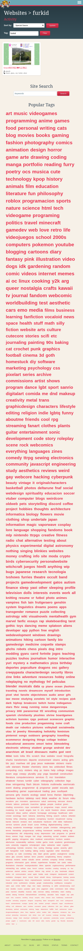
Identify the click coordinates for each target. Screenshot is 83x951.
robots (21, 649)
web (33, 230)
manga (14, 164)
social (68, 488)
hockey (9, 819)
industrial (9, 883)
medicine (32, 644)
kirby (16, 819)
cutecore (15, 336)
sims (38, 889)
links (16, 677)
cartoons (38, 251)
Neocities (25, 939)
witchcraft (14, 567)
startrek (17, 871)
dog (51, 649)
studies (44, 912)
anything (55, 567)
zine (9, 677)
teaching (68, 653)
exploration (46, 918)
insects (25, 795)
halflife (51, 909)
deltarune (45, 488)
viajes (39, 886)
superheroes (43, 863)
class (29, 868)
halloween (68, 822)
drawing (40, 157)
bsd (34, 810)
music (21, 113)
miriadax (32, 883)
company (53, 860)
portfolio (33, 164)
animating (15, 900)
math (49, 323)
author (25, 813)
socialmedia (66, 727)
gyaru (24, 653)
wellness (31, 842)
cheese (48, 897)
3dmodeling (61, 743)
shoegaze (18, 877)
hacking (42, 476)
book (68, 530)
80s (28, 756)
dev (68, 747)
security (57, 672)
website (28, 329)
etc (54, 336)
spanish (11, 715)
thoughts (41, 509)
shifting (8, 906)
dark (9, 702)
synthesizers (23, 883)
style (54, 698)
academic (59, 842)
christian (54, 827)
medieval (38, 839)
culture (54, 329)
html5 (41, 567)
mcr (51, 777)
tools (16, 756)
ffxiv (16, 707)
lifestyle (68, 406)
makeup (67, 393)
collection (60, 780)
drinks (34, 915)
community (17, 464)
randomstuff (68, 897)
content (71, 874)
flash (29, 784)
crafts (50, 288)
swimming (52, 801)
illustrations (10, 866)
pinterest (11, 735)
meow (15, 698)
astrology (13, 616)
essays (32, 621)
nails (20, 854)
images (69, 770)
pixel (9, 694)
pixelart (13, 374)
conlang (69, 860)
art (9, 113)
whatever (10, 780)
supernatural (34, 791)
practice (41, 857)
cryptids (66, 845)
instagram (53, 874)
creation (63, 836)
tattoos (16, 804)
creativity (15, 400)
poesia (72, 877)
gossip (44, 906)
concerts (19, 857)
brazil (30, 825)
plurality (32, 774)
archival (8, 915)
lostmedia (47, 880)
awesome (29, 743)
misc (9, 755)
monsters (24, 801)
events (54, 593)
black (44, 900)
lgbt (42, 387)
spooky (31, 903)
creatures (18, 897)
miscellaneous (68, 903)
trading (46, 791)
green (65, 804)
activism (11, 719)
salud (43, 801)
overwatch (38, 906)
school (43, 237)
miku (72, 798)
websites (56, 551)
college (60, 770)
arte (24, 157)
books (43, 135)
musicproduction (31, 866)
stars (9, 707)
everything (16, 451)
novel (59, 756)
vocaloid (53, 316)
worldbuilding (22, 302)
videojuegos (20, 237)
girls (71, 760)
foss (35, 848)
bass (53, 897)
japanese (23, 572)
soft (7, 851)
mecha (48, 921)
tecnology (63, 915)
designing (29, 739)
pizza (54, 663)
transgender (15, 612)
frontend (21, 894)
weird (64, 470)
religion (29, 412)
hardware (11, 798)
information (15, 525)
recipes (64, 698)
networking (47, 836)
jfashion (69, 686)
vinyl (7, 889)
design (38, 149)
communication (21, 874)
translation (60, 777)
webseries (51, 845)
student (37, 747)
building (28, 851)
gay (9, 476)
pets (23, 504)
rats (53, 833)
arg (65, 281)
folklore (37, 871)
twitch (42, 702)
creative (48, 535)
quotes (56, 848)
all (74, 593)
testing (49, 540)
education (47, 186)
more (62, 900)
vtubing (68, 892)
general (72, 833)
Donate (17, 945)
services (40, 777)
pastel (55, 787)
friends (32, 419)
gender (53, 921)
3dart (40, 854)
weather (53, 798)
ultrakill (42, 877)
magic (32, 525)
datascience (44, 909)
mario (68, 763)
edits (42, 921)
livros (50, 795)
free (44, 630)
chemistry (36, 766)
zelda (51, 889)
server (38, 860)
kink (57, 906)
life (66, 230)
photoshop (15, 915)
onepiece (67, 857)
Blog (31, 945)
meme (42, 626)
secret (38, 921)
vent (68, 751)
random (61, 266)
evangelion (68, 883)
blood (36, 877)
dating (47, 892)
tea (51, 766)
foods (9, 723)
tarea (73, 912)
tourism (51, 819)
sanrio (66, 387)
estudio (31, 860)
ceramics (28, 848)
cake (29, 921)
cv (67, 833)
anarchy (63, 848)
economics (19, 807)
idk (22, 266)
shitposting (28, 833)
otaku (43, 845)
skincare (61, 801)
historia (45, 784)
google (39, 883)
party (7, 892)
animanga (52, 813)
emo (22, 310)
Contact (74, 945)
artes (70, 807)
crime (15, 883)
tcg (58, 921)
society (71, 854)
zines (57, 451)
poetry (13, 171)
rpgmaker (50, 851)
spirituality (34, 493)
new (33, 886)
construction (66, 774)
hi (38, 810)
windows (39, 635)
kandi (21, 810)
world (47, 810)
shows (53, 380)
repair (7, 897)
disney (48, 877)
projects (12, 582)
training (65, 877)
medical (58, 804)
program (14, 387)
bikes (41, 866)
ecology (35, 795)
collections (51, 906)
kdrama (32, 816)
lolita (22, 756)
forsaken (52, 863)
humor (53, 658)
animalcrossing (64, 886)
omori (40, 743)
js (42, 807)
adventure (29, 677)
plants (64, 425)
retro (56, 230)
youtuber (27, 889)
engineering (64, 464)
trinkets (9, 804)
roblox (13, 201)
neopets (37, 897)
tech (58, 208)
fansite (24, 694)
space (12, 323)
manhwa (20, 763)
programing (46, 215)
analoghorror (62, 854)
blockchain (65, 851)
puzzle (44, 612)
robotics (25, 727)
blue (43, 756)
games (62, 120)
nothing (12, 551)
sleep (24, 588)
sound (64, 807)
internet (47, 273)
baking (62, 342)
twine (48, 743)
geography (49, 735)
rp (42, 686)
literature (16, 193)
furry (68, 164)
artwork (33, 813)
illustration (48, 259)
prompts (47, 903)
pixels (42, 649)
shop (25, 519)
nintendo (21, 535)
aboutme (15, 419)
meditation (9, 877)
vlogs (29, 886)
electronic (12, 747)
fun (32, 193)
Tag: (6, 33)
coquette (47, 644)
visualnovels (38, 616)
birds (10, 561)
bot (59, 863)
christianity (25, 715)
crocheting (28, 854)
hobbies (25, 509)
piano (49, 686)
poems (53, 607)
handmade (63, 871)
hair (34, 836)
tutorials (20, 848)
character (20, 866)
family (51, 639)
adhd (56, 886)
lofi (33, 921)
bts (7, 763)
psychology (39, 368)
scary (37, 833)
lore (9, 530)
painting (36, 342)
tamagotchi (51, 900)
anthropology (11, 848)
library (8, 836)
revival (30, 877)
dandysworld (62, 874)
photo (50, 598)
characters (47, 406)
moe (39, 915)
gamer (23, 791)
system (11, 607)
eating (65, 830)
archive (44, 374)
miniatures (63, 912)
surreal (55, 836)
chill (54, 822)
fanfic (21, 621)
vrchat (18, 886)
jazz (12, 763)
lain (30, 602)
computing (11, 770)
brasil (29, 751)
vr (32, 598)
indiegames (64, 702)
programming (21, 120)
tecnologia (57, 572)
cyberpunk (62, 476)
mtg (43, 871)
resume (24, 598)
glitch (70, 848)
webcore (23, 476)
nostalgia (31, 288)
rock (24, 445)
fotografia (69, 756)
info (36, 556)
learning (14, 316)
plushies (39, 715)
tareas (70, 909)
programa (60, 833)
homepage (42, 813)
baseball (54, 774)
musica (40, 171)
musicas (29, 892)
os (68, 868)
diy (33, 361)
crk (13, 874)
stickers (60, 763)
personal (28, 128)
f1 (47, 777)
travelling (63, 735)
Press (46, 945)
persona (10, 795)
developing (9, 909)
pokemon (43, 244)
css (56, 368)
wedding (57, 830)
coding (59, 157)
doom (9, 774)
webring (31, 909)
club (30, 915)
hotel (20, 918)
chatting (9, 807)
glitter (72, 906)
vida (34, 854)
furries (26, 577)
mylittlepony (58, 883)
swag (24, 707)
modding (12, 653)
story (50, 438)
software (46, 361)
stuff (38, 323)
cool (45, 419)
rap (41, 621)
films (49, 310)
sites (32, 839)
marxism (14, 892)
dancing (31, 626)
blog (11, 135)
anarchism (12, 751)
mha (12, 897)
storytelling (37, 504)
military (72, 889)
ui (16, 924)
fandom (38, 295)
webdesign (15, 493)
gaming (60, 135)
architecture (60, 509)
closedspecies (12, 833)
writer (57, 851)
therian (57, 795)
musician (48, 915)
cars (11, 310)
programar (45, 787)
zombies (30, 906)
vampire (30, 871)
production (29, 723)
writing (48, 128)
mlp (9, 535)
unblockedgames (17, 880)
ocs (26, 171)
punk (36, 348)
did (21, 833)
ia (52, 886)
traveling (11, 690)
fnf (49, 681)
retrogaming (18, 784)
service (9, 825)
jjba (13, 857)
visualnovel (60, 819)
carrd (34, 653)
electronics (62, 457)
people (50, 804)
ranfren (8, 924)
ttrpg (28, 457)
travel (8, 73)
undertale (39, 519)
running (35, 707)
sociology (17, 816)
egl (71, 830)
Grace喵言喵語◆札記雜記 (15, 68)
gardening (39, 266)
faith (49, 912)
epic (72, 787)
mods (51, 842)
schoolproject (34, 845)
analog (9, 827)
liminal (61, 860)
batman (27, 857)
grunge (47, 747)
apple (35, 874)
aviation (67, 839)
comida (32, 393)
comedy (14, 457)
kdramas (9, 860)
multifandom (34, 918)
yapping (15, 839)
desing (14, 894)
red (41, 918)
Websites (15, 13)
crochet (21, 348)
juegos (29, 567)
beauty (11, 483)
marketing (16, 368)
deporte (33, 760)
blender (11, 686)
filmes (69, 766)
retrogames (24, 839)
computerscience (25, 777)
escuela (64, 787)
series (29, 374)
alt (22, 751)
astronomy (64, 546)
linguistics (25, 607)
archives (45, 860)
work (66, 593)
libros (69, 672)
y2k (56, 281)
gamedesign (15, 644)
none (59, 723)
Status (55, 945)
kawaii (65, 288)
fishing (49, 816)
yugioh (13, 921)
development (19, 438)
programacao (28, 830)
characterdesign (37, 672)
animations (14, 639)
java (53, 791)
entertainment (33, 432)
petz (74, 827)
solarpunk (54, 903)
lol (48, 698)
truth (22, 851)
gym (73, 616)
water (59, 845)
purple (46, 827)
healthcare (62, 813)
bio (60, 639)
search (57, 816)
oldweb (12, 504)
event (9, 787)
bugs (10, 572)
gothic (10, 626)
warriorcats (69, 784)
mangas (28, 836)
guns (27, 863)
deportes (12, 667)
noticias (41, 868)
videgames (55, 912)
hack (56, 909)
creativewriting (48, 883)
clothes (48, 425)
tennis (8, 830)
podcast (43, 719)
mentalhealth (58, 616)
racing (69, 819)
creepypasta (15, 672)
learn (25, 816)
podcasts (25, 804)
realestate (49, 763)
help (53, 770)
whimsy (25, 747)
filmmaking (35, 731)
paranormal (31, 711)
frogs (21, 836)
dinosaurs (41, 751)
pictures (38, 727)
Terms (64, 945)
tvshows (13, 577)
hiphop (17, 702)
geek (33, 889)
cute (55, 171)
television (14, 593)
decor (25, 877)
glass (12, 73)
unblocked (59, 766)
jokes (22, 912)
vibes (42, 897)
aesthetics (29, 470)
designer (30, 900)
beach (8, 903)
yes (16, 801)
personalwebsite (53, 561)
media (36, 310)
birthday (66, 663)
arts (41, 329)
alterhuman (10, 842)
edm (71, 813)
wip (67, 567)
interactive (67, 658)
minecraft (50, 222)
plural (24, 825)
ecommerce (13, 739)
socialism (10, 801)
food (11, 128)
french (35, 868)
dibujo (69, 915)
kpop (39, 179)
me (45, 393)
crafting (25, 556)
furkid (20, 73)
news (69, 316)
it (33, 483)
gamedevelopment (36, 582)
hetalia (40, 874)
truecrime (34, 804)
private (8, 921)
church (66, 880)
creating (55, 868)
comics (64, 142)
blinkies (40, 551)
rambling (25, 897)
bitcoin (36, 784)
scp (68, 894)
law (8, 698)
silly (60, 323)
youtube (64, 244)
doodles (13, 889)
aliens (67, 626)
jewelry (21, 731)
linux (24, 281)
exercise (41, 892)
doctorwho (70, 921)
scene (12, 445)
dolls (28, 593)
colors (66, 825)
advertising (46, 886)
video (68, 259)
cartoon (40, 639)
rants (8, 845)
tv (8, 295)
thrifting (43, 825)
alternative (33, 540)
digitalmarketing (55, 825)
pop (39, 774)
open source (36, 939)
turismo (17, 825)
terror (34, 857)
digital (48, 546)
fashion (14, 142)
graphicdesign (20, 406)
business (65, 310)
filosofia (63, 921)
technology (19, 179)
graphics (51, 348)
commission (59, 889)
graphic (70, 719)
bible (60, 822)
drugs (39, 836)
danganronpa (58, 707)
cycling (41, 848)
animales (71, 810)
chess (32, 649)
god (61, 751)
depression (45, 833)
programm (23, 900)
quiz (12, 886)
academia (17, 827)
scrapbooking (50, 857)
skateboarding (56, 621)
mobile (38, 842)
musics (19, 889)
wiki (24, 616)
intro (59, 649)
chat (19, 540)
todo (57, 900)
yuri (9, 663)
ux (16, 854)
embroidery (55, 892)
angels (28, 810)
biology (32, 514)
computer (26, 498)
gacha (45, 842)
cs (53, 871)
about (61, 540)
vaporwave (47, 525)
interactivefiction (31, 894)
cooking (41, 281)
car (17, 727)
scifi (45, 336)
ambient (71, 836)
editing (13, 412)
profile (70, 588)
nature (13, 208)
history (54, 179)
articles (23, 871)
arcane (62, 918)
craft (67, 723)
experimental (31, 546)
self (43, 915)
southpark (62, 791)
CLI (25, 945)
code (39, 438)
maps (57, 807)
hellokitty (50, 731)
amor (61, 694)
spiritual (16, 909)
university (15, 845)
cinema (30, 355)
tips (69, 912)
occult (52, 577)
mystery (19, 663)
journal (20, 295)
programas (48, 807)
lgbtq (55, 412)
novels (23, 690)
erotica (42, 851)
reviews (49, 470)
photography (39, 142)
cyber (36, 780)
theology (49, 848)
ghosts (46, 854)
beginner (32, 912)
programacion (38, 201)
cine (17, 723)
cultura (64, 816)
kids (17, 868)
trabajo (15, 918)
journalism (38, 658)
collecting (58, 612)
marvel (11, 621)
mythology (37, 681)
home (51, 702)
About (7, 945)
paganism (44, 889)
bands (8, 822)
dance (31, 387)
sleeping (56, 588)
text (30, 822)
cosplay (64, 525)
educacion (53, 493)
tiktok (44, 798)
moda (53, 556)
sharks (9, 760)
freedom (55, 810)
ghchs (10, 649)
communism (66, 711)
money (11, 556)
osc (54, 667)
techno (20, 798)
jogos (56, 653)
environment (44, 760)
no (26, 681)
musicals (25, 686)
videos (29, 273)
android (59, 747)
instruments (23, 915)
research (39, 572)
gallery (64, 667)
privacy (10, 711)
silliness (66, 906)
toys (20, 626)
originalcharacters (51, 483)
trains (46, 770)
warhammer (63, 909)
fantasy (14, 259)
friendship (17, 830)
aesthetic (59, 302)
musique (24, 903)
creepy (22, 774)
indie (43, 412)
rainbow (41, 903)
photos (30, 488)
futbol (40, 598)
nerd (38, 798)
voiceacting (10, 868)
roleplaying (14, 681)
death (9, 727)
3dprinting (68, 795)
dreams (40, 607)
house (8, 880)
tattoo (8, 857)
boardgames (64, 715)
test (43, 302)
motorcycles (23, 909)
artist (40, 380)
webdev (51, 756)
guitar (12, 432)
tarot (71, 621)
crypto (64, 556)
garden (53, 854)
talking (35, 851)
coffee (68, 504)
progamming (46, 723)
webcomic (60, 295)
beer (13, 924)
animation (17, 149)
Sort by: (8, 25)
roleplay (65, 438)
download (26, 918)
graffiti (8, 839)
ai (8, 281)
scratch (35, 756)
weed (43, 795)
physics (12, 546)
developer (13, 630)
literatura (10, 777)
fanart (34, 425)
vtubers (28, 770)
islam (62, 892)
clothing (12, 519)
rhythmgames (57, 877)
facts (57, 894)
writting (39, 830)
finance (12, 588)
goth (50, 355)
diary (55, 251)
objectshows (39, 694)
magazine (24, 845)
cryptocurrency (58, 866)
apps (62, 607)
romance (31, 612)
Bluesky (57, 939)
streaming (16, 425)
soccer (69, 493)
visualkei (8, 900)
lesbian (62, 739)
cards (64, 863)
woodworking (70, 918)
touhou (24, 658)
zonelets (39, 698)
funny (68, 412)
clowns (56, 760)
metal (31, 400)
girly (18, 795)
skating (16, 787)
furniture (59, 839)
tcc (16, 810)
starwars (16, 766)
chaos (72, 880)
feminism (63, 731)
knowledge (28, 827)
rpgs (33, 719)
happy (37, 909)
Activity (10, 19)
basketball (14, 488)
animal (48, 871)
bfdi (19, 711)
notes (70, 863)
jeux (61, 906)
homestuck (17, 361)
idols (66, 889)
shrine (50, 715)
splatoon (55, 626)
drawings (54, 635)
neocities (48, 868)
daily (34, 892)
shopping (38, 530)
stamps (60, 644)
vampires (12, 602)
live (72, 868)
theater (25, 766)
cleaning (22, 819)
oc (14, 281)
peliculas (58, 681)
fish (24, 602)
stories (32, 336)
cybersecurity (27, 561)
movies (26, 135)
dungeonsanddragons (12, 912)
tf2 (41, 711)
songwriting (38, 900)
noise (44, 707)
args (15, 774)
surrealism (35, 807)
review (24, 860)
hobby (59, 677)
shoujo (31, 897)
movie (59, 514)
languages (39, 451)
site (44, 556)
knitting (11, 598)
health (25, 323)
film (29, 186)
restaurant (10, 813)
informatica (15, 514)
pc (41, 770)
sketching (41, 816)
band (63, 577)
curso (36, 825)
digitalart (15, 393)
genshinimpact (69, 842)
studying (26, 698)
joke (72, 894)
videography (47, 780)
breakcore (30, 702)
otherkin (72, 816)
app (25, 630)
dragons (44, 667)
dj (37, 787)
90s (49, 342)
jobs (36, 903)
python (34, 630)
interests (40, 593)
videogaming (64, 827)
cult (13, 906)
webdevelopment (18, 635)
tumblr (28, 780)
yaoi (33, 588)
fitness (61, 535)
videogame (18, 215)
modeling (10, 810)
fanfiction (33, 316)
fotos (26, 912)
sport (53, 387)
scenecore (56, 719)
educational (13, 743)
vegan (61, 903)
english (53, 630)
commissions (19, 380)
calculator (50, 894)
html (47, 208)
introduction (62, 690)
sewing (42, 457)
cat (16, 73)
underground (69, 900)
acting (64, 760)
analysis (31, 819)
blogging (16, 251)
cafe (8, 766)
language (21, 530)
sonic (54, 432)
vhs (42, 810)
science (31, 208)
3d (41, 355)
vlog (36, 770)
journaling (16, 342)
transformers (20, 760)
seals (46, 874)
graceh (7, 71)
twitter (24, 886)
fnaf (58, 488)
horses (20, 780)
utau (9, 731)
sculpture (38, 827)
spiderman (9, 871)
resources (46, 677)
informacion (19, 863)
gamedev (16, 230)
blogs (40, 498)
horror (54, 149)
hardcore (47, 822)
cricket (8, 816)
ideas (18, 813)
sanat (29, 874)
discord (55, 504)
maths (53, 751)
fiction (12, 329)
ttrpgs (35, 535)
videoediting (12, 791)
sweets (8, 894)
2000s (59, 237)
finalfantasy (59, 897)
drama (69, 801)
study (11, 470)
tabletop (30, 798)
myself (48, 690)
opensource (35, 801)
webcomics (41, 445)
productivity (55, 918)
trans (44, 400)
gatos (58, 582)
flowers (46, 514)
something (42, 894)
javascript (40, 464)
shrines (33, 863)
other (43, 588)
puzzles (11, 658)
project (11, 509)
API (38, 945)
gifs (68, 694)
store (45, 766)
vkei (16, 694)
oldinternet (18, 906)
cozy (20, 770)
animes (61, 598)
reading (53, 164)
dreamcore (36, 690)
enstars (23, 822)
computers (18, 244)
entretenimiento (15, 903)
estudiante (37, 822)
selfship (23, 868)
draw (8, 784)
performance (70, 866)
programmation (57, 880)
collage (51, 739)
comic (13, 273)
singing (26, 551)
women (15, 836)
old (28, 763)
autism (69, 582)
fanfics (8, 874)
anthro (39, 912)
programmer (28, 787)
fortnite (45, 653)
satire (8, 886)
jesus (40, 763)
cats (62, 128)
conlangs (55, 915)
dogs (11, 266)
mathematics (39, 663)
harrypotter (14, 851)
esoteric (17, 860)
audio (52, 694)
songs (23, 735)
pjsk (73, 698)
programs (9, 863)
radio (10, 540)
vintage (25, 483)
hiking (28, 639)
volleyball (51, 727)
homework (47, 830)
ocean (59, 686)
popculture (28, 667)
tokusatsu (9, 918)
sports (63, 201)
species (48, 866)
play (56, 871)
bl (14, 731)
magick (62, 894)
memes (66, 273)
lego (68, 780)
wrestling (51, 711)
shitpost (71, 871)
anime (46, 120)
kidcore (16, 822)
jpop (33, 763)
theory (59, 857)
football (13, 355)
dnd (53, 393)
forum (66, 798)
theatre (39, 577)
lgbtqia (43, 804)
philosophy (50, 193)
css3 (73, 886)
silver (25, 73)
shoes (63, 810)
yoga (45, 774)
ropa (27, 807)
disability (21, 892)
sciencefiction (49, 839)
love (44, 230)
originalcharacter (36, 880)
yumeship (9, 854)
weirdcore (54, 498)
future (27, 880)
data (36, 686)
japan (52, 519)
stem (24, 906)
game (12, 157)
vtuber (11, 498)
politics (14, 222)
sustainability (21, 842)
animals (15, 186)
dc (60, 798)
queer (12, 288)
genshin (60, 602)
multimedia (56, 784)
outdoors (34, 735)
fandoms (55, 530)
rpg (54, 419)
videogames (43, 113)
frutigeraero (43, 602)
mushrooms (23, 921)
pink (29, 259)
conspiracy (41, 819)
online (70, 677)
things (41, 739)
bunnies (23, 719)
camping (63, 868)
